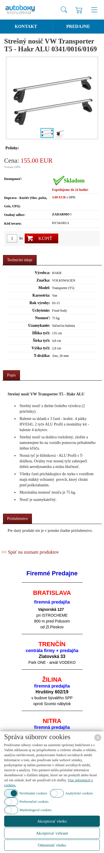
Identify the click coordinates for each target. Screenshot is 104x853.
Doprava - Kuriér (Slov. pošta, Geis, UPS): (25, 202)
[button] (92, 97)
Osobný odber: (14, 215)
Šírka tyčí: (41, 340)
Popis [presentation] (11, 375)
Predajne (78, 26)
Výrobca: (42, 273)
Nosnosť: (42, 318)
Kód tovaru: (13, 223)
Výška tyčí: (41, 348)
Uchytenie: (41, 310)
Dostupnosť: (13, 179)
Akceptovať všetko (52, 821)
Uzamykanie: (39, 325)
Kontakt (26, 26)
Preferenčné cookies (34, 801)
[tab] (20, 260)
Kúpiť (45, 238)
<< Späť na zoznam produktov (30, 552)
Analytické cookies (79, 793)
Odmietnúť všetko (52, 845)
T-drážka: (42, 356)
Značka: (43, 280)
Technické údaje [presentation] (19, 260)
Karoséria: (41, 295)
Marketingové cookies (35, 810)
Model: (44, 288)
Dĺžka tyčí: (41, 333)
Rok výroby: (39, 303)
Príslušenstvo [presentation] (17, 518)
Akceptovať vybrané (52, 833)
